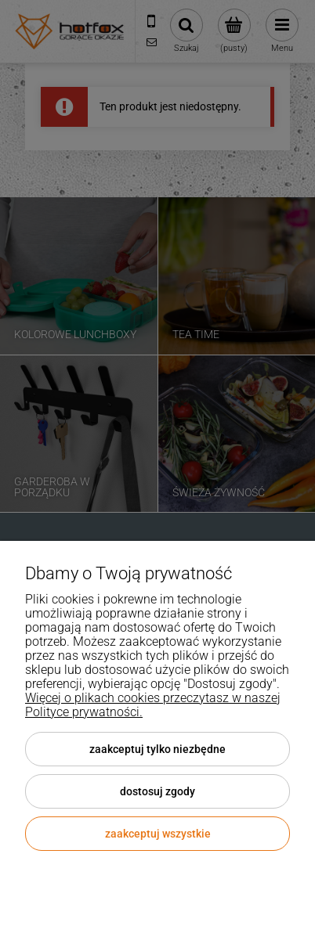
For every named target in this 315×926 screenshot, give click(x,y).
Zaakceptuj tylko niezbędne (157, 749)
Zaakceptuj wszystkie (158, 833)
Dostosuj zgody (157, 791)
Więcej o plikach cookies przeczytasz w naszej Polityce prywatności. (153, 704)
